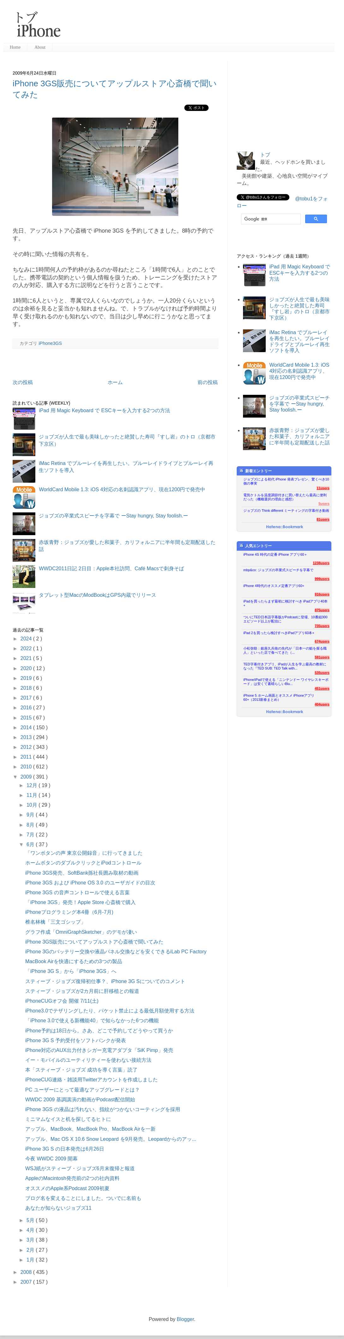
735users (322, 626)
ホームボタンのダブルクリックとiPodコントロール (83, 862)
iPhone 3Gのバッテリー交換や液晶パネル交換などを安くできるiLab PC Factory (115, 951)
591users (322, 657)
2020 (27, 668)
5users (323, 503)
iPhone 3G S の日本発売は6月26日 (64, 1149)
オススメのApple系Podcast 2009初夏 (67, 1188)
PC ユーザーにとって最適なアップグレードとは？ (82, 1089)
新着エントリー (255, 470)
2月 (31, 1250)
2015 (27, 717)
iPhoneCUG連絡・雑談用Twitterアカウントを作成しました (91, 1079)
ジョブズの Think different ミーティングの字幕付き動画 (286, 510)
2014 (27, 727)
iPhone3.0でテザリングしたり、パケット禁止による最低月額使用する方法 (109, 1010)
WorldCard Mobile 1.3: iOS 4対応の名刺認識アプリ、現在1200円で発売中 (122, 489)
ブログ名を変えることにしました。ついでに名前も (83, 1198)
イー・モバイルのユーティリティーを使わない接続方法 (88, 1060)
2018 (27, 688)
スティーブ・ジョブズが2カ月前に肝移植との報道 (82, 991)
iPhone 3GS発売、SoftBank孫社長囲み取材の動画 (82, 873)
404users (322, 704)
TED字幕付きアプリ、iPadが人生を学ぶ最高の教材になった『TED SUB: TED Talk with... (284, 666)
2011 (27, 757)
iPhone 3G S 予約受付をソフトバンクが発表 (75, 1040)
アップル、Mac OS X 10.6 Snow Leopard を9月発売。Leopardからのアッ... (110, 1139)
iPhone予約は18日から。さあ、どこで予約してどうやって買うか (99, 1030)
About (39, 47)
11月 (33, 795)
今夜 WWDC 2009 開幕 (51, 1158)
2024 (27, 638)
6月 (31, 844)
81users (323, 519)
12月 (33, 785)
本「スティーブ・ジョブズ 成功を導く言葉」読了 (81, 1070)
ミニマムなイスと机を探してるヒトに (68, 1119)
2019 (27, 678)
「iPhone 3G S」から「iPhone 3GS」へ (70, 971)
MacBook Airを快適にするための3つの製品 (73, 961)
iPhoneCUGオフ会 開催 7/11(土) (61, 1001)
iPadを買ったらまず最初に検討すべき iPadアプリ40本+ (285, 603)
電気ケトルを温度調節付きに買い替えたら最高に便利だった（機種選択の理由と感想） (285, 497)
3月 (31, 1240)
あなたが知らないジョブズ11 (58, 1208)
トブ (265, 154)
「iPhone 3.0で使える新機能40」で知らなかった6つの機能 (92, 1020)
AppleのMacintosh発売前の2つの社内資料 (72, 1178)
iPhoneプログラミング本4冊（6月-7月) (69, 912)
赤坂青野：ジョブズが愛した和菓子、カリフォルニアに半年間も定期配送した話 (299, 436)
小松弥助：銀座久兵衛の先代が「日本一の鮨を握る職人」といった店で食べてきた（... (285, 650)
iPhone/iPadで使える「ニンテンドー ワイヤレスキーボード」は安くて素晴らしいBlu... (286, 682)
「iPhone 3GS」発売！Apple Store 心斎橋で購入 (80, 902)
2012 (27, 747)
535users (322, 673)
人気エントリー (255, 545)
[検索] (270, 219)
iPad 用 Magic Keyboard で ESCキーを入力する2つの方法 (104, 410)
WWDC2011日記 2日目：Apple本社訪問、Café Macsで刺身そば (111, 568)
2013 (27, 737)
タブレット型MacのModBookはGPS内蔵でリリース (97, 595)
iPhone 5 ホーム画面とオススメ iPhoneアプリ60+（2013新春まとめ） (278, 697)
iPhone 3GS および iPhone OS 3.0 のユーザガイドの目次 (90, 882)
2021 (27, 658)
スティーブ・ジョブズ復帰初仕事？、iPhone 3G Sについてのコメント (105, 981)
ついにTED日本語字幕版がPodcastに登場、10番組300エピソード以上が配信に (285, 619)
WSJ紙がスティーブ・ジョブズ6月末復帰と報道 (80, 1168)
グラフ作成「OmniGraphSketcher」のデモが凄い (81, 932)
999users (322, 579)
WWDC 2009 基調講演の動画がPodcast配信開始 (80, 1099)
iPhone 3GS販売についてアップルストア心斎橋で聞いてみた (94, 942)
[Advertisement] (104, 22)
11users (323, 488)
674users (322, 641)
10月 (33, 805)
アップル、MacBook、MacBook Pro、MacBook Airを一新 (90, 1129)
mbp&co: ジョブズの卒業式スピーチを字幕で (278, 570)
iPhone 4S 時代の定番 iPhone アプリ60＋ (275, 554)
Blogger (185, 1319)
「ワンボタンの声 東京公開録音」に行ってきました (84, 853)
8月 (31, 825)
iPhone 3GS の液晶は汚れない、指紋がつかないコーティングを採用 (102, 1109)
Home (15, 47)
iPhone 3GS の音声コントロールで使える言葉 (77, 892)
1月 (31, 1260)
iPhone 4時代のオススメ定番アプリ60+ (273, 586)
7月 (31, 834)
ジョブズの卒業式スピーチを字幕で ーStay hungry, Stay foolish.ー (113, 515)
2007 (27, 1282)
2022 (27, 648)
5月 (31, 1220)
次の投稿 (23, 382)
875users (322, 610)
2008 (27, 1272)
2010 (27, 766)
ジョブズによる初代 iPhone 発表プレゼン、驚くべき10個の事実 (286, 481)
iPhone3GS (50, 343)
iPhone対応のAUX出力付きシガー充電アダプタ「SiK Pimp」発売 (99, 1050)
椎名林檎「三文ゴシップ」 (55, 922)
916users (322, 594)
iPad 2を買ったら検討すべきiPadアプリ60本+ (278, 633)
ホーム (115, 382)
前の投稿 (208, 382)
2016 (27, 707)
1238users (321, 563)
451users (322, 688)
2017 (27, 697)
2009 (27, 777)
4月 (31, 1230)
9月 (31, 814)
